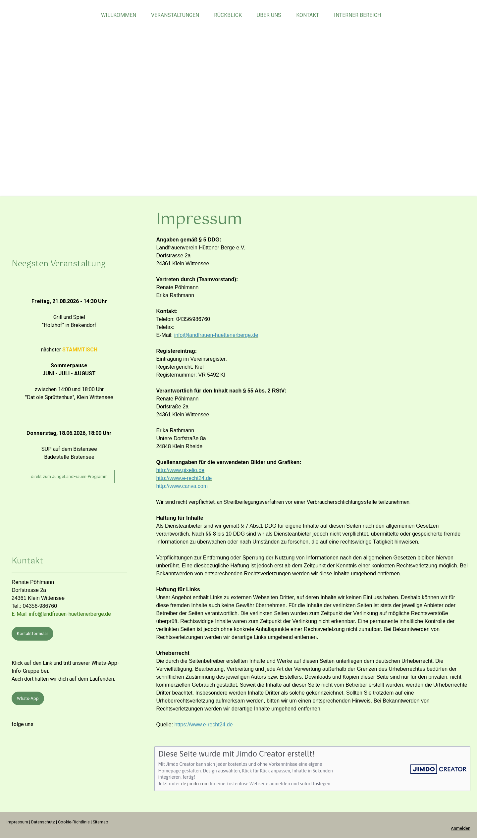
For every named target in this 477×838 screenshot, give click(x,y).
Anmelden (460, 828)
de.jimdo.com (195, 783)
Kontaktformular (32, 633)
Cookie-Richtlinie (74, 821)
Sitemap (100, 821)
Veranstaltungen (175, 15)
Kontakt (307, 15)
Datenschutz (43, 821)
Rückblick (228, 15)
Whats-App (28, 698)
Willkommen (118, 15)
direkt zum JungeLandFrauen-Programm (69, 476)
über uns (269, 15)
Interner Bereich (357, 15)
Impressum (17, 821)
